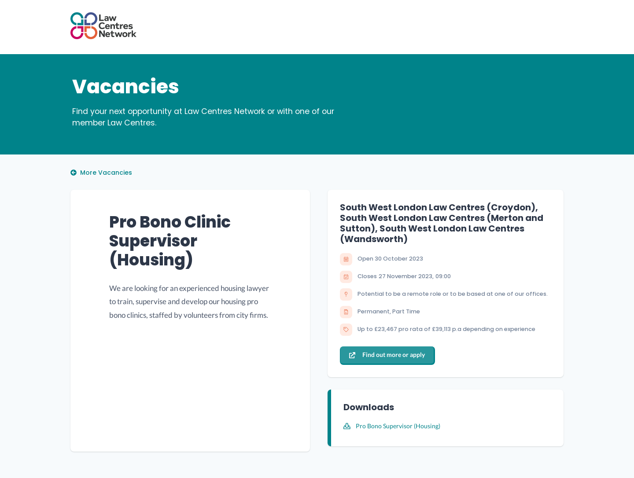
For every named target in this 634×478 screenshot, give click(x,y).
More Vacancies (101, 172)
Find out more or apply (387, 354)
